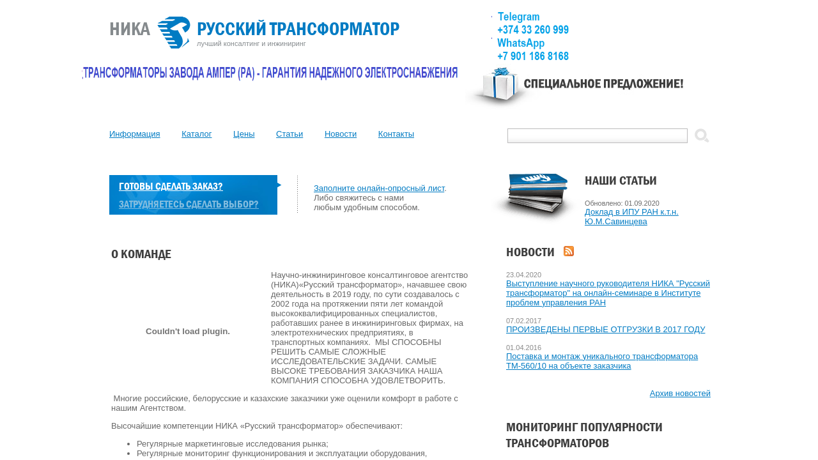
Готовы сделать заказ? (171, 186)
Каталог (196, 134)
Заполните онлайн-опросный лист (379, 188)
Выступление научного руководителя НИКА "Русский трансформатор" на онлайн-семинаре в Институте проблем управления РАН (608, 293)
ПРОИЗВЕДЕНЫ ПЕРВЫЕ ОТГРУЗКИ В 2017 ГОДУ (606, 329)
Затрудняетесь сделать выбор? (189, 204)
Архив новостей (680, 393)
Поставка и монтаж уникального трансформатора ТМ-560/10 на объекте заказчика (602, 361)
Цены (243, 134)
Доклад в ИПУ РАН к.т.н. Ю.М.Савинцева (632, 216)
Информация (134, 134)
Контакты (396, 134)
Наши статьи (621, 180)
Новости (341, 134)
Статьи (289, 134)
